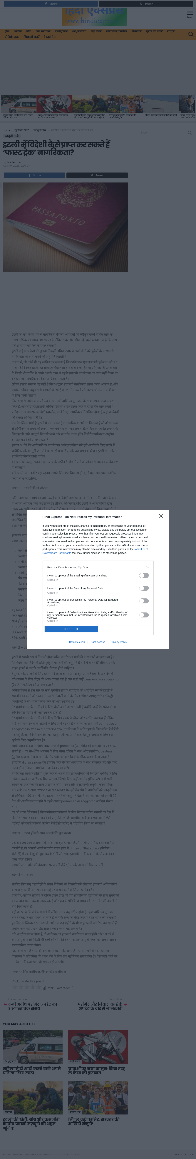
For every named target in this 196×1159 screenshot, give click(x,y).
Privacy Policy (119, 642)
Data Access (98, 642)
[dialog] (98, 579)
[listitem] (98, 567)
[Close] (162, 517)
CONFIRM (71, 629)
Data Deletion (77, 642)
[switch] (144, 575)
